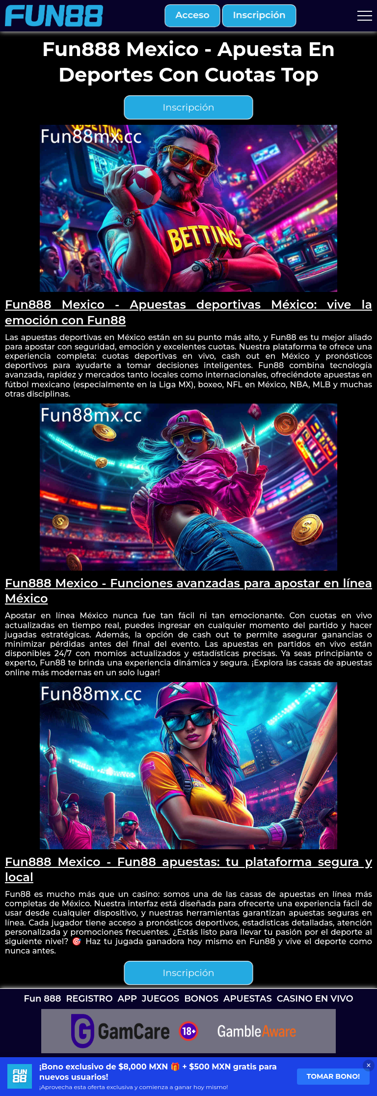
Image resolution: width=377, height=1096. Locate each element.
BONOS (201, 998)
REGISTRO (89, 998)
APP (127, 998)
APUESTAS (247, 998)
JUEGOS (160, 998)
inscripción (259, 15)
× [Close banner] (368, 1065)
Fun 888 (42, 998)
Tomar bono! (333, 1076)
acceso (192, 15)
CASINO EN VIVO (315, 998)
